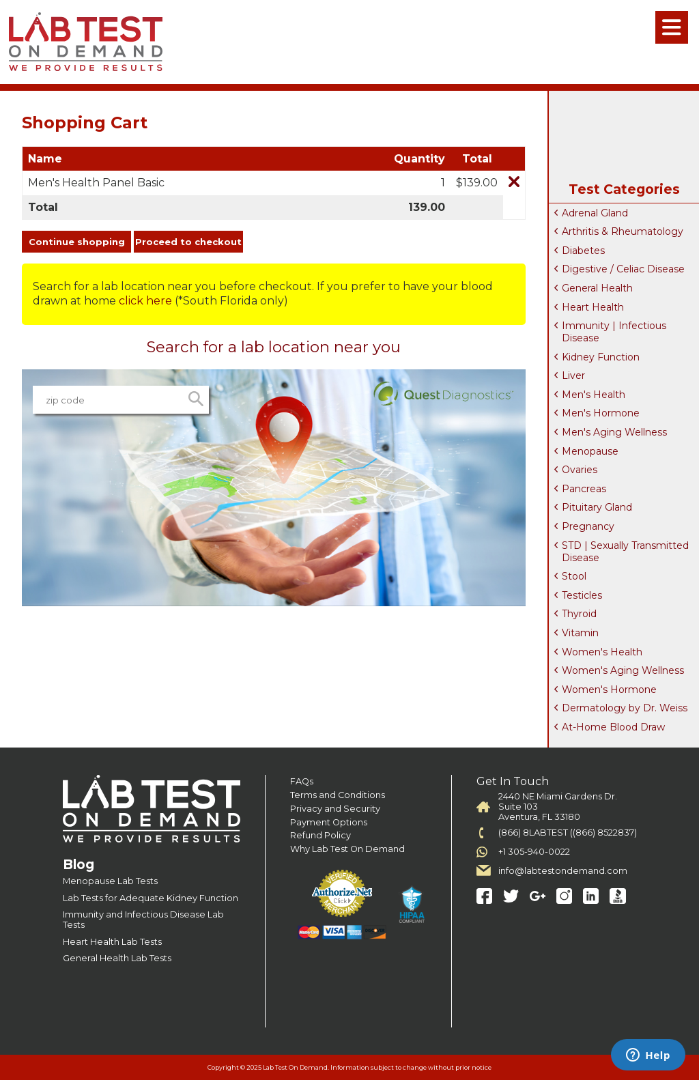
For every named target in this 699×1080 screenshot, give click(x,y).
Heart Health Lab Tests (112, 942)
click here (145, 300)
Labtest (85, 42)
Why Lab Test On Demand (347, 849)
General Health (597, 288)
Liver (573, 375)
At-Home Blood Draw (613, 727)
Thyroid (579, 614)
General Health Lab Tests (117, 958)
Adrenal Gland (595, 213)
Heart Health (593, 307)
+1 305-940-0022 (534, 852)
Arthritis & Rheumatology (622, 231)
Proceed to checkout (188, 241)
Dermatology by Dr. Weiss (624, 708)
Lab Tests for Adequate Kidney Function (150, 898)
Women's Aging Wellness (623, 670)
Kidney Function (601, 357)
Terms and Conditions (337, 795)
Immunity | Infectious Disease (614, 331)
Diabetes (583, 250)
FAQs (301, 781)
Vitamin (580, 633)
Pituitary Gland (597, 507)
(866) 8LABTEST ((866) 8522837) (567, 832)
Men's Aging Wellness (614, 432)
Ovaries (579, 470)
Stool (574, 576)
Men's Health (593, 394)
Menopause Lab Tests (110, 881)
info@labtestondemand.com (562, 871)
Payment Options (328, 822)
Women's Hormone (609, 689)
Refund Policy (320, 835)
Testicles (582, 595)
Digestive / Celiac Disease (623, 269)
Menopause (590, 451)
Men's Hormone (601, 413)
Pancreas (584, 489)
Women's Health (602, 652)
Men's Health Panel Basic (96, 182)
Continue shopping (77, 241)
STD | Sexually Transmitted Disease (625, 551)
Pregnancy (588, 526)
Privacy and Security (335, 809)
